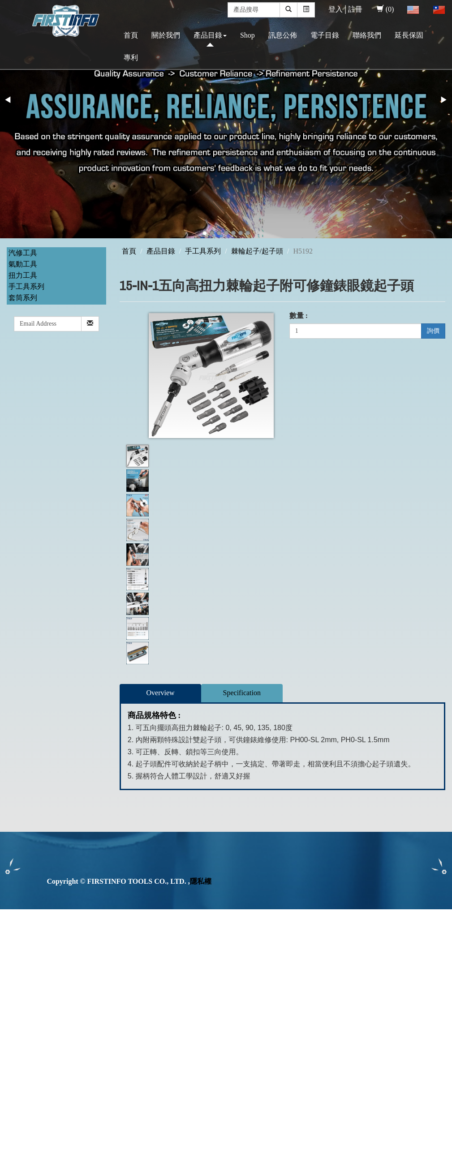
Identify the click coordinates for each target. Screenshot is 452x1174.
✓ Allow (12, 934)
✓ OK (238, 1168)
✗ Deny (11, 945)
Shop (247, 35)
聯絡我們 (367, 35)
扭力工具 (23, 275)
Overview (160, 693)
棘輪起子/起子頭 (257, 251)
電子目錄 (324, 35)
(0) (385, 9)
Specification (242, 693)
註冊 (355, 9)
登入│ (338, 9)
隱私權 (200, 881)
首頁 (131, 35)
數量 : (298, 315)
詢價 (433, 330)
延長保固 (409, 35)
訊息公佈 (282, 35)
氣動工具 (23, 264)
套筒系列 (23, 297)
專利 (131, 57)
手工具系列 (26, 286)
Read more (18, 1006)
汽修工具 (23, 253)
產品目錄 (210, 35)
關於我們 (165, 35)
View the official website (75, 1006)
